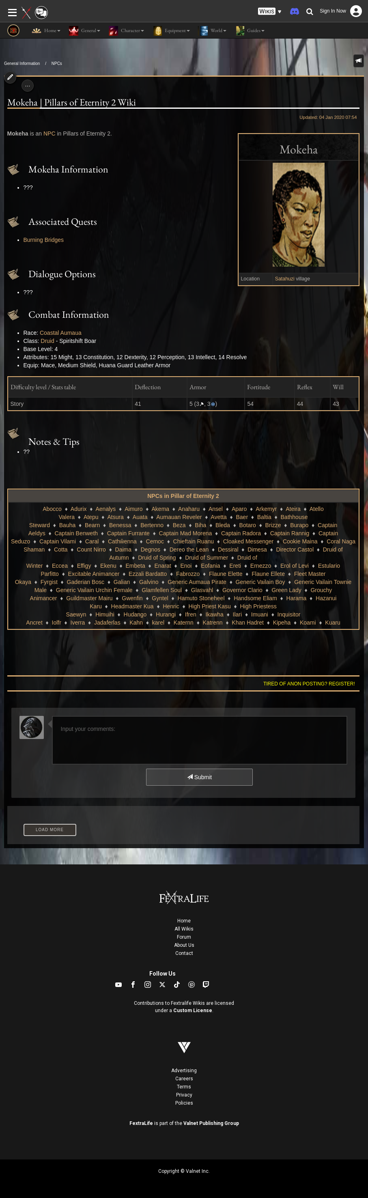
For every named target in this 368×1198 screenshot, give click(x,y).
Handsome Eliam (255, 598)
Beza (179, 525)
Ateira (293, 509)
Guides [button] (250, 31)
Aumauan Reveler (179, 517)
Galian (122, 582)
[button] (269, 11)
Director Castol (295, 549)
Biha (200, 525)
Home (184, 921)
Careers (184, 1079)
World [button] (212, 31)
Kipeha (282, 622)
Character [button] (126, 31)
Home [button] (46, 31)
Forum (184, 937)
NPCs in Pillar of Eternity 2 (183, 496)
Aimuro (133, 509)
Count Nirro (91, 549)
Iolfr (56, 622)
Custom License (192, 1010)
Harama (296, 598)
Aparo (239, 509)
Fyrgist (49, 582)
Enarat (162, 565)
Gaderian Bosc (86, 582)
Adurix (79, 509)
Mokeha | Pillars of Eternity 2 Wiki (71, 102)
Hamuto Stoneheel (201, 598)
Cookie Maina (300, 541)
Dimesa (257, 549)
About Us (184, 945)
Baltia (264, 517)
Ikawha (215, 614)
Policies (184, 1103)
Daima (123, 549)
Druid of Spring (157, 557)
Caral (92, 541)
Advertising (184, 1070)
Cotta (60, 549)
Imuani (259, 614)
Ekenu (108, 565)
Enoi (186, 565)
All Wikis (184, 929)
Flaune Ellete (268, 574)
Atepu (91, 517)
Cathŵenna (122, 541)
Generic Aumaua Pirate (197, 582)
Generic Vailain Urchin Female (94, 590)
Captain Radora (241, 533)
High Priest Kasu (209, 606)
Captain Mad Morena (185, 533)
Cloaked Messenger (248, 541)
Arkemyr (266, 509)
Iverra (78, 622)
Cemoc (155, 541)
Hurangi (166, 614)
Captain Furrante (128, 533)
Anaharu (189, 509)
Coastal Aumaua (61, 333)
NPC (49, 133)
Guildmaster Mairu (89, 598)
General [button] (84, 31)
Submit (199, 777)
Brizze (273, 525)
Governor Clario (242, 590)
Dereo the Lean (189, 549)
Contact (184, 953)
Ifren (190, 614)
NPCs (57, 63)
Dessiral (228, 549)
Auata (140, 517)
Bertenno (152, 525)
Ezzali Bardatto (148, 574)
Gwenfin (132, 598)
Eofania (210, 565)
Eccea (60, 565)
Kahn (136, 622)
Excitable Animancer (94, 574)
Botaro (247, 525)
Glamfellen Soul (162, 590)
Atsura (115, 517)
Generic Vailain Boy (260, 582)
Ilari (237, 614)
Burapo (299, 525)
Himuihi (104, 614)
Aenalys (105, 509)
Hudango (135, 614)
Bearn (92, 525)
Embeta (135, 565)
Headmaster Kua (132, 606)
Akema (161, 509)
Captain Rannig (290, 533)
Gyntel (160, 598)
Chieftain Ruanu (193, 541)
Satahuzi (285, 279)
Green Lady (286, 590)
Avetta (218, 517)
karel (158, 622)
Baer (242, 517)
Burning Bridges (44, 240)
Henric (171, 606)
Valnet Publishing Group (211, 1123)
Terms (184, 1087)
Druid (47, 341)
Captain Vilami (57, 541)
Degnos (150, 549)
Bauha (67, 525)
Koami (308, 622)
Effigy (84, 565)
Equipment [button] (171, 31)
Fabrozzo (188, 574)
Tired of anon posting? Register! (309, 684)
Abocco (52, 509)
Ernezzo (260, 565)
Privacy (184, 1095)
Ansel (216, 509)
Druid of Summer (206, 557)
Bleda (222, 525)
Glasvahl (202, 590)
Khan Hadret (248, 622)
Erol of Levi (294, 565)
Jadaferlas (107, 622)
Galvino (148, 582)
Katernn (184, 622)
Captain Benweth (76, 533)
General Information (22, 63)
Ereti (235, 565)
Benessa (120, 525)
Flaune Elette (226, 574)
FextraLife (141, 1123)
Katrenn (213, 622)
